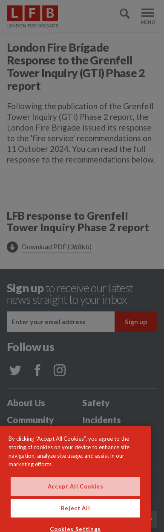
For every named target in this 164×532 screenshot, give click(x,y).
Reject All (75, 517)
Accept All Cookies (76, 495)
